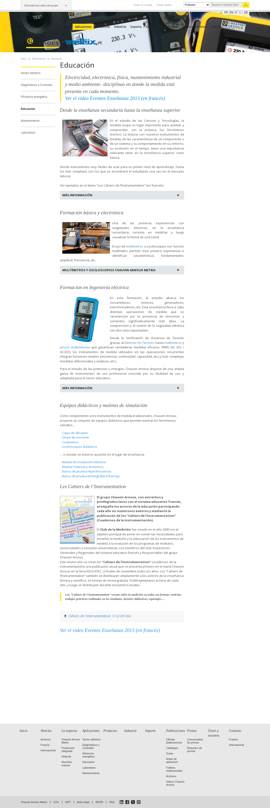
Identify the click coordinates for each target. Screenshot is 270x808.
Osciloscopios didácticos (79, 446)
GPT (68, 802)
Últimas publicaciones (174, 741)
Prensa (173, 27)
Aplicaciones (83, 27)
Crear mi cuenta (142, 5)
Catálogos (172, 748)
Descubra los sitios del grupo (41, 5)
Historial (66, 756)
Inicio (31, 27)
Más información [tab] (77, 195)
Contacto (216, 27)
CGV (56, 802)
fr (226, 12)
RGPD (99, 802)
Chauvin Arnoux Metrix (34, 802)
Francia (45, 744)
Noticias (44, 27)
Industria (120, 27)
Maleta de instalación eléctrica (84, 462)
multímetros (134, 246)
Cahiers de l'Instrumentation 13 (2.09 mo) (99, 616)
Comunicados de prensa (195, 741)
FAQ (111, 802)
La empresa (62, 27)
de (246, 12)
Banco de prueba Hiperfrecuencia (86, 471)
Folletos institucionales (174, 769)
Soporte (136, 27)
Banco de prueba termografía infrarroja (90, 476)
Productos (103, 27)
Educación (28, 109)
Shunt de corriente (75, 437)
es (241, 12)
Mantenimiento (30, 120)
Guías (169, 753)
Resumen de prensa (194, 749)
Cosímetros (70, 442)
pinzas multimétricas (75, 347)
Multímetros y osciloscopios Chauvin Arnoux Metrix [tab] (109, 270)
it (236, 12)
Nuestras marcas (67, 763)
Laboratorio (28, 132)
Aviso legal (83, 802)
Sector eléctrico (31, 73)
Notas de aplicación (172, 760)
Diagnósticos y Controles (37, 85)
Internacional (48, 750)
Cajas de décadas (75, 433)
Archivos (46, 739)
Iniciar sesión (164, 5)
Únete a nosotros (194, 27)
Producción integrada (68, 749)
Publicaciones (155, 27)
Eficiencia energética (34, 96)
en (232, 12)
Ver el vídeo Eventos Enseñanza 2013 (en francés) (110, 630)
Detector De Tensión (139, 343)
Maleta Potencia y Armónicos (83, 467)
